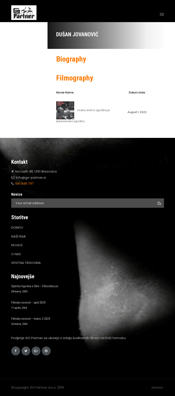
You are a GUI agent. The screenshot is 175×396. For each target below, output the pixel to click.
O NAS (16, 254)
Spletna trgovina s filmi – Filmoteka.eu (34, 286)
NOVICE (17, 245)
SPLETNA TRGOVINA (26, 262)
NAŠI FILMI (18, 236)
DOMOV (17, 227)
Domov (157, 387)
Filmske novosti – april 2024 (28, 302)
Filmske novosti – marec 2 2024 (30, 319)
